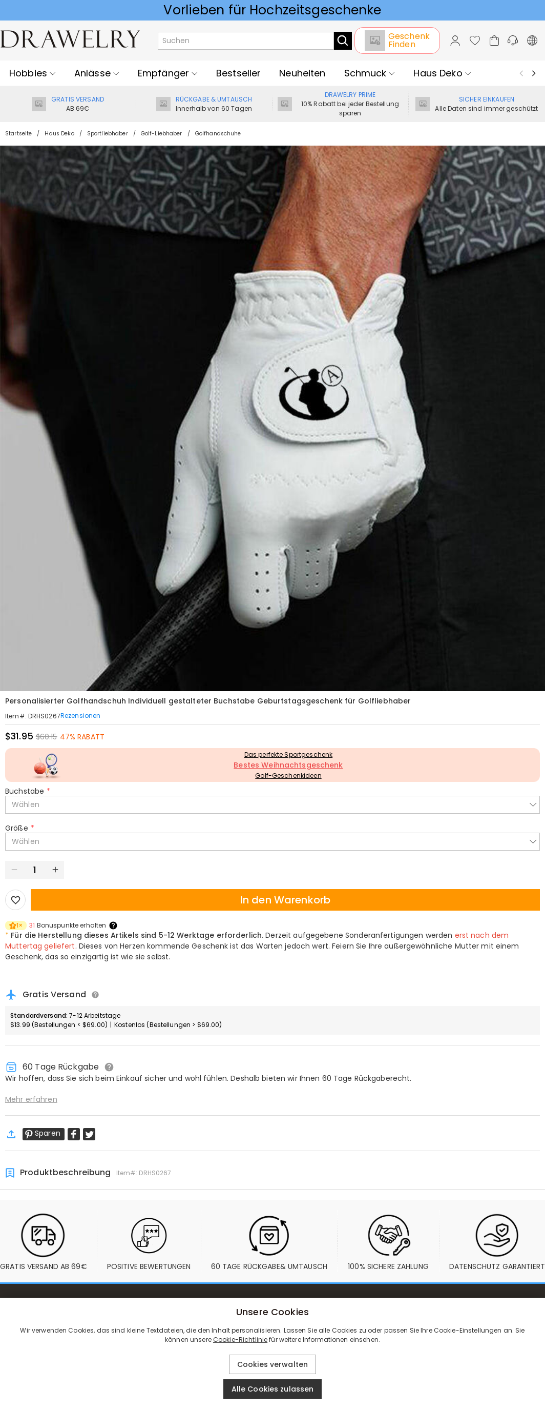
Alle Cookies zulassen (273, 1389)
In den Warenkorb (285, 900)
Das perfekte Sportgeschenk (288, 754)
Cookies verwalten (272, 1364)
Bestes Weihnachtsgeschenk (288, 765)
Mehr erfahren (31, 1099)
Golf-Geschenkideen (288, 775)
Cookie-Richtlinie (240, 1339)
